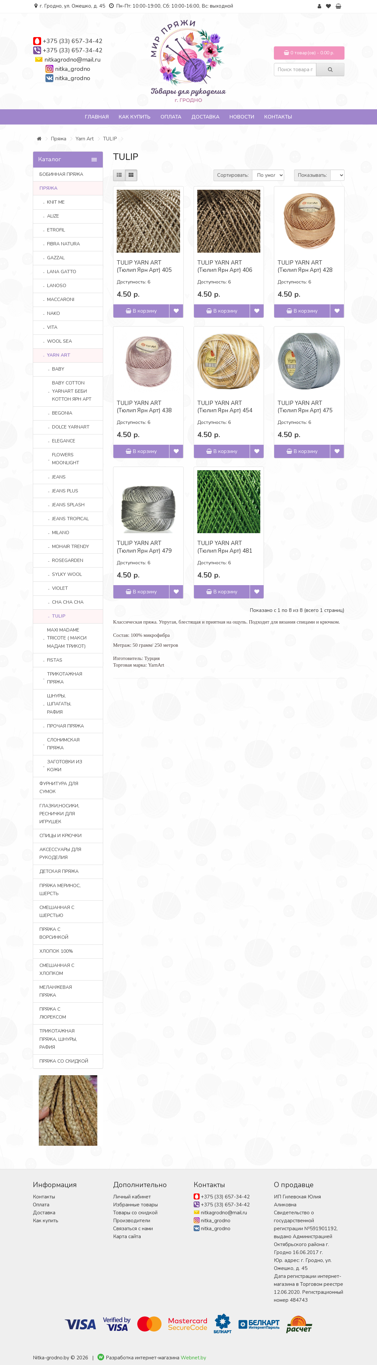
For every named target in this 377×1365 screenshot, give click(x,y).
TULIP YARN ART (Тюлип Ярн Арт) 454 (224, 406)
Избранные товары (135, 1204)
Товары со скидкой (135, 1212)
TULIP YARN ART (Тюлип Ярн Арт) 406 (224, 266)
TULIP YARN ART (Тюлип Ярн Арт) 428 (305, 266)
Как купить (135, 117)
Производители (131, 1220)
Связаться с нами (133, 1228)
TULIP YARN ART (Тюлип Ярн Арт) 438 (144, 406)
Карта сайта (127, 1236)
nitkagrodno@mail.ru (72, 60)
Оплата (170, 117)
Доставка (205, 117)
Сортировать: (233, 175)
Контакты (278, 117)
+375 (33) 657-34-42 (72, 41)
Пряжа (58, 138)
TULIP (110, 138)
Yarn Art (85, 138)
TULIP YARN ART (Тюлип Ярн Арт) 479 (144, 546)
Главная (97, 117)
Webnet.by (193, 1357)
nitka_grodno (72, 69)
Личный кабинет (132, 1196)
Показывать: (312, 175)
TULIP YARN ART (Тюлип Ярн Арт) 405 (144, 266)
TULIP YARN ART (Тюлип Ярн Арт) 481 (224, 546)
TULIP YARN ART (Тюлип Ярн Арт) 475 (305, 406)
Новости (241, 117)
